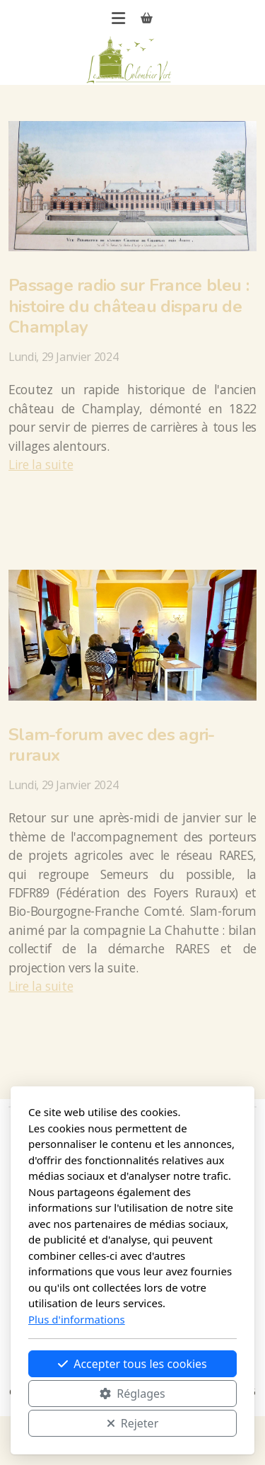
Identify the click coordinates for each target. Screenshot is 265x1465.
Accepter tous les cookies (132, 1364)
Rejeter (133, 1423)
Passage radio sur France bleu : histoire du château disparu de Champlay (128, 306)
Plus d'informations (76, 1319)
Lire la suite (40, 464)
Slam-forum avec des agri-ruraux (111, 745)
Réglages (132, 1393)
